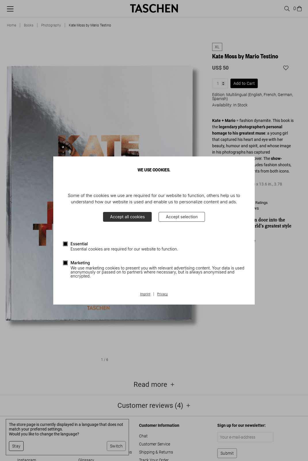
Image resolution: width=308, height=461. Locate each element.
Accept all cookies (127, 216)
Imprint (145, 294)
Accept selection (182, 216)
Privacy (162, 294)
